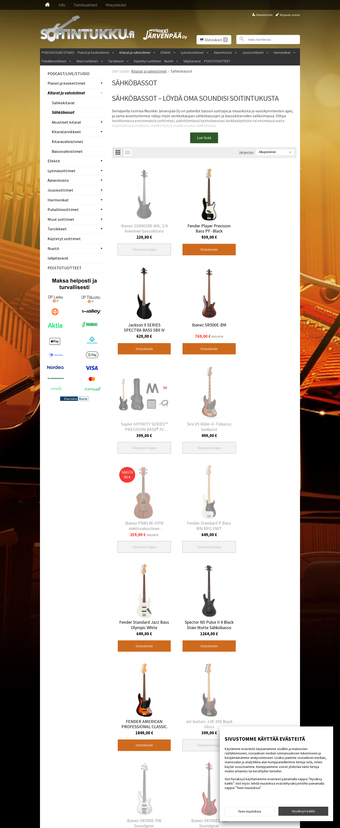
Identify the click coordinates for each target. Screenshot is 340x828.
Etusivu (45, 764)
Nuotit (168, 61)
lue (164, 787)
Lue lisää (204, 137)
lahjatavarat (192, 61)
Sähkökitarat (63, 102)
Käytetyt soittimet (147, 61)
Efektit (165, 52)
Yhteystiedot (115, 5)
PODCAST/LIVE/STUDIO (58, 52)
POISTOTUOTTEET (217, 61)
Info (62, 5)
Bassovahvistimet (67, 151)
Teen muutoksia (249, 811)
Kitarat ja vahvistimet (134, 52)
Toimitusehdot (85, 5)
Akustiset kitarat (66, 122)
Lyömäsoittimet (192, 52)
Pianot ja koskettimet (93, 52)
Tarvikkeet (116, 61)
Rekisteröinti (264, 15)
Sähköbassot (63, 112)
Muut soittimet (87, 61)
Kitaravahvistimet (67, 141)
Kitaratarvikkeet (66, 131)
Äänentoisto (223, 52)
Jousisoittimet (252, 52)
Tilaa (171, 778)
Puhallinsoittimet (54, 61)
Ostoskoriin (202, 245)
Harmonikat (282, 52)
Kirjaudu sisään (290, 15)
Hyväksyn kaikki (303, 811)
